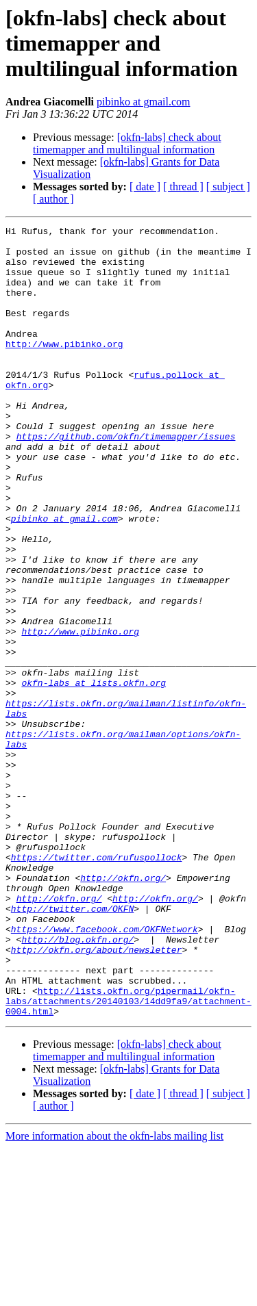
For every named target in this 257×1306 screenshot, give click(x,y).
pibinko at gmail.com (143, 101)
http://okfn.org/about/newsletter (96, 1095)
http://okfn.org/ (123, 1009)
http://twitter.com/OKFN (72, 1046)
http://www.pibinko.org (64, 368)
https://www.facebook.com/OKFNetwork (104, 1070)
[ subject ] (228, 186)
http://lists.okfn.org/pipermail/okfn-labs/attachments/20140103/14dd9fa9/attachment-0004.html (128, 1156)
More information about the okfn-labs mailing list (114, 1294)
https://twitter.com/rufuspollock (96, 984)
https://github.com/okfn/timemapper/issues (126, 479)
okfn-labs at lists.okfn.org (93, 775)
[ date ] (145, 186)
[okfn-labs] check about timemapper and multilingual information (127, 143)
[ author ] (53, 199)
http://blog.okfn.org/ (77, 1083)
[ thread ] (183, 186)
